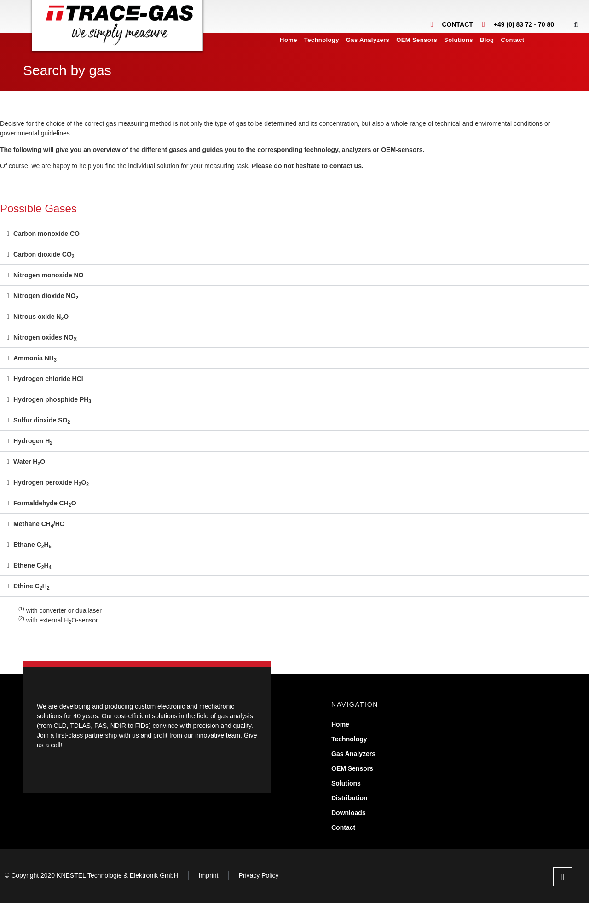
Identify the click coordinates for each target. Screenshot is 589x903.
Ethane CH (32, 544)
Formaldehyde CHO (44, 503)
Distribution (349, 798)
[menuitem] (535, 40)
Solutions (458, 39)
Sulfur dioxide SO (41, 420)
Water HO (29, 461)
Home (288, 39)
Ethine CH (31, 586)
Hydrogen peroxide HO (51, 482)
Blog (487, 39)
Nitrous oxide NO (41, 316)
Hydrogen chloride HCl (48, 378)
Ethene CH (32, 565)
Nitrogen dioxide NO (45, 295)
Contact (512, 39)
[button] (576, 24)
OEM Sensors (416, 39)
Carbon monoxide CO (46, 233)
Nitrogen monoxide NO (48, 275)
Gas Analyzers (367, 39)
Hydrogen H (32, 441)
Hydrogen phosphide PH (52, 399)
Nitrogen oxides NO (45, 337)
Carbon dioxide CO (44, 254)
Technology (321, 39)
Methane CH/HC (38, 524)
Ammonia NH (35, 358)
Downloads (348, 812)
